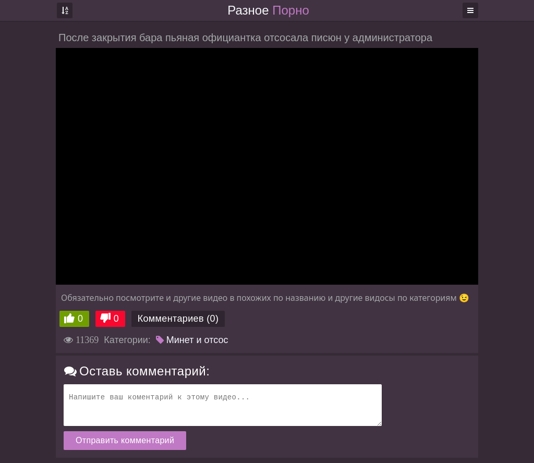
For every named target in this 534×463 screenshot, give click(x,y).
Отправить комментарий (125, 440)
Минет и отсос (192, 340)
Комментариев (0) (178, 318)
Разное (268, 10)
